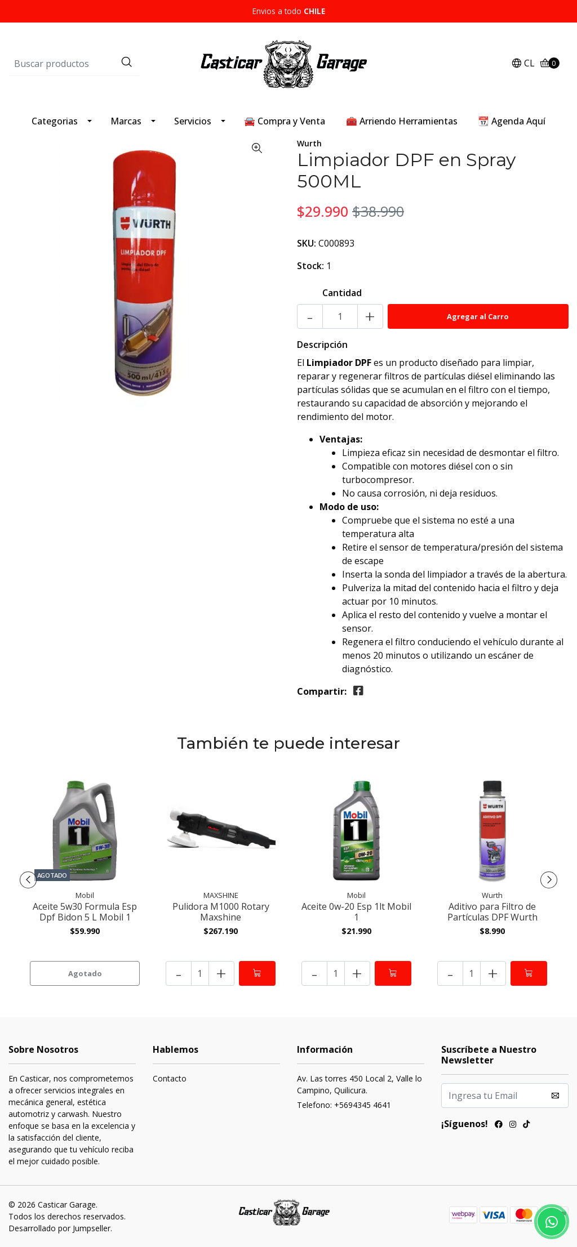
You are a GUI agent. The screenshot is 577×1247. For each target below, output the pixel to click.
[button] (523, 63)
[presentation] (28, 879)
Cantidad (342, 293)
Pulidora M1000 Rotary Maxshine (220, 912)
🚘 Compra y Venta (284, 121)
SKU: (306, 243)
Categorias (55, 121)
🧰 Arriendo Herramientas (402, 121)
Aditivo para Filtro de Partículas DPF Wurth (492, 912)
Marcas (125, 121)
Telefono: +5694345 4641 (344, 1104)
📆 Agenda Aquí (511, 121)
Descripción (322, 344)
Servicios (192, 121)
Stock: (310, 266)
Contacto (170, 1078)
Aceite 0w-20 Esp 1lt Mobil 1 (356, 912)
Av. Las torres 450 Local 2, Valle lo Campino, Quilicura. (359, 1084)
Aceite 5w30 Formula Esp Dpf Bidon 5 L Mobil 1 (85, 912)
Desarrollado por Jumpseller (59, 1228)
